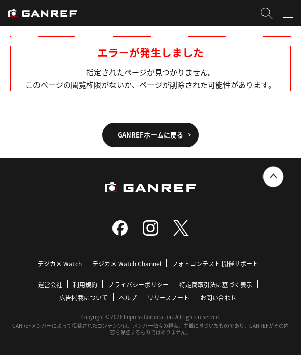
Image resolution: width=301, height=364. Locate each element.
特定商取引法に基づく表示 (215, 284)
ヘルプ (128, 297)
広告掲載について (83, 297)
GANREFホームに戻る (150, 135)
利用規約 (85, 284)
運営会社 (50, 284)
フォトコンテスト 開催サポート (215, 263)
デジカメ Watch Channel (126, 263)
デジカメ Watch (59, 263)
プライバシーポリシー (138, 284)
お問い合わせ (218, 297)
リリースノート (168, 297)
